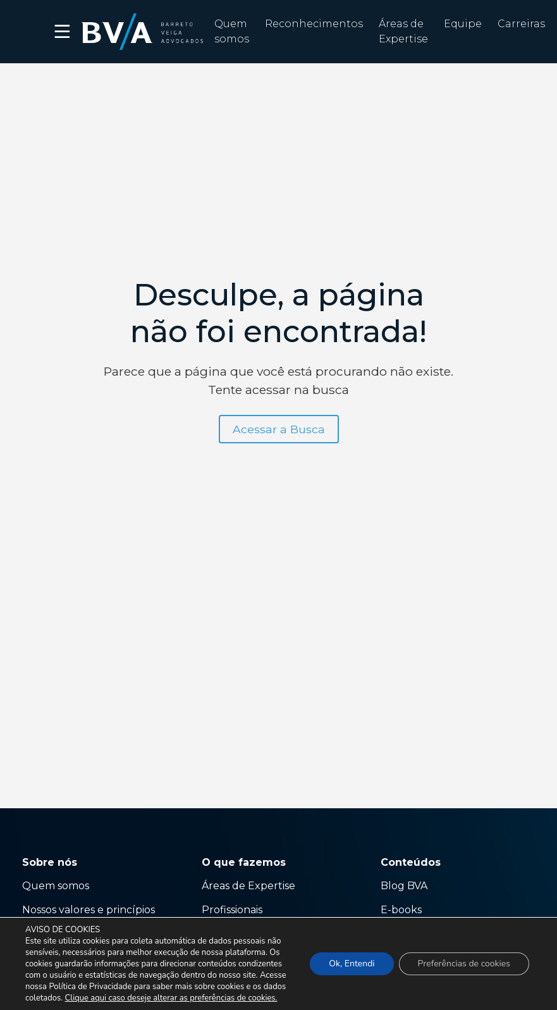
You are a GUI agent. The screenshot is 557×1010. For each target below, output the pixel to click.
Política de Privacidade (90, 986)
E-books (401, 910)
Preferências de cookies (464, 964)
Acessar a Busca (279, 429)
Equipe (463, 24)
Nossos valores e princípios (88, 910)
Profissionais (233, 910)
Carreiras (521, 24)
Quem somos (55, 886)
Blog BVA (404, 886)
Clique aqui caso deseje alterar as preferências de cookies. (171, 998)
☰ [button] (63, 31)
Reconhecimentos (314, 24)
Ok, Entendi (351, 964)
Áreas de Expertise (248, 886)
